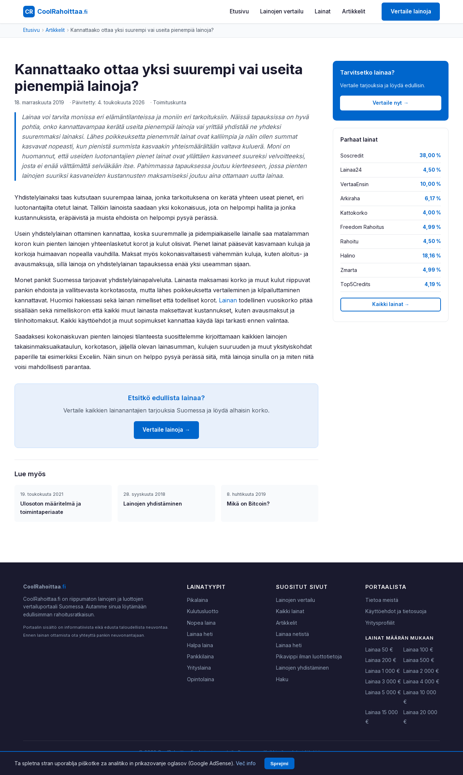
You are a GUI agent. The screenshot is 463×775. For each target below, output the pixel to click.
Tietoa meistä (381, 600)
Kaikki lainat (290, 611)
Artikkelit (353, 11)
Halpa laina (200, 645)
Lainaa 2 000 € (421, 671)
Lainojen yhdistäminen (302, 668)
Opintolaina (200, 679)
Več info (246, 763)
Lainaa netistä (292, 634)
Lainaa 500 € (418, 660)
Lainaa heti (200, 634)
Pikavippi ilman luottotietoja (309, 656)
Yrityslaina (199, 668)
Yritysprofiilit (380, 623)
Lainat (323, 11)
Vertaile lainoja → (166, 429)
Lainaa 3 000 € (383, 681)
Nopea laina (201, 623)
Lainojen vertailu (281, 11)
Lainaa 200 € (380, 660)
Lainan (228, 300)
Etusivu (239, 11)
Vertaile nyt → (390, 103)
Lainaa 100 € (418, 649)
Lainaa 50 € (379, 649)
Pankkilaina (200, 656)
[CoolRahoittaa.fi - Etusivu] (55, 11)
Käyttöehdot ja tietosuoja (395, 611)
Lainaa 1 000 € (382, 671)
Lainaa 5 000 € (383, 692)
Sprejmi (279, 763)
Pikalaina (197, 600)
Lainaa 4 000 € (421, 681)
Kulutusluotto (202, 611)
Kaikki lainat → (390, 304)
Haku (282, 679)
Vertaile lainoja (411, 11)
